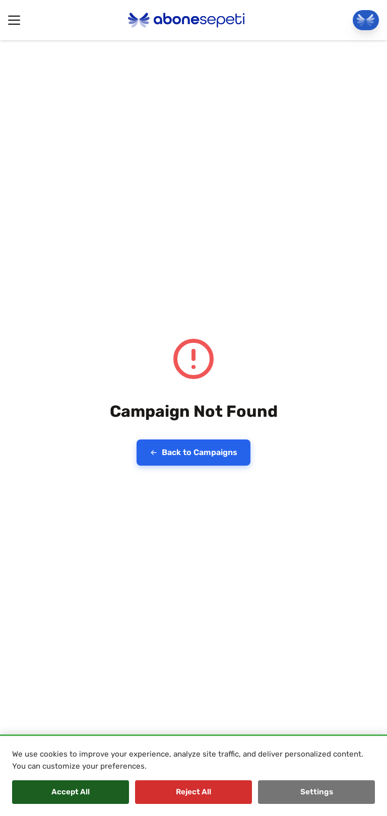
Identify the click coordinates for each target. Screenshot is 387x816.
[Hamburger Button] (14, 20)
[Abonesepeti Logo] (186, 20)
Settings (316, 791)
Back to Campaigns (193, 452)
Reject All (193, 791)
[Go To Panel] (366, 20)
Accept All (70, 791)
